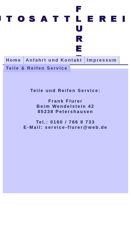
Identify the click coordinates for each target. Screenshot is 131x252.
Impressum (102, 60)
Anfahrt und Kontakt (54, 60)
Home (13, 60)
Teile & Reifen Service (37, 68)
